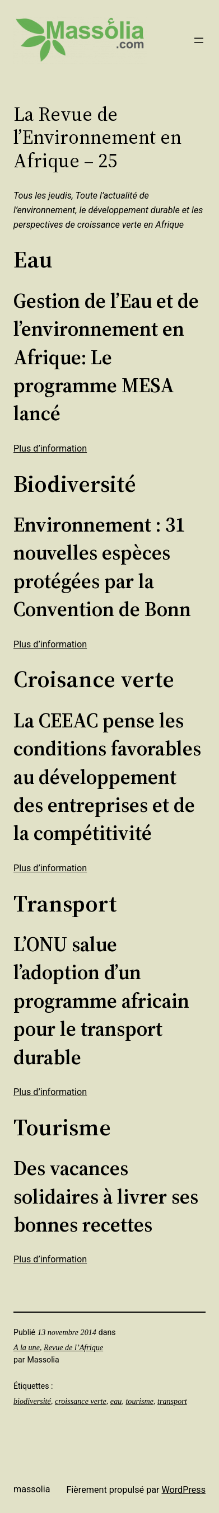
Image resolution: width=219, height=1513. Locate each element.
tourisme (139, 1401)
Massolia (31, 1489)
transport (172, 1401)
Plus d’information (50, 448)
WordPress (183, 1489)
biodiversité (32, 1401)
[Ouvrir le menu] (199, 40)
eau (116, 1401)
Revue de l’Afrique (73, 1347)
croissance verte (80, 1401)
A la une (26, 1347)
